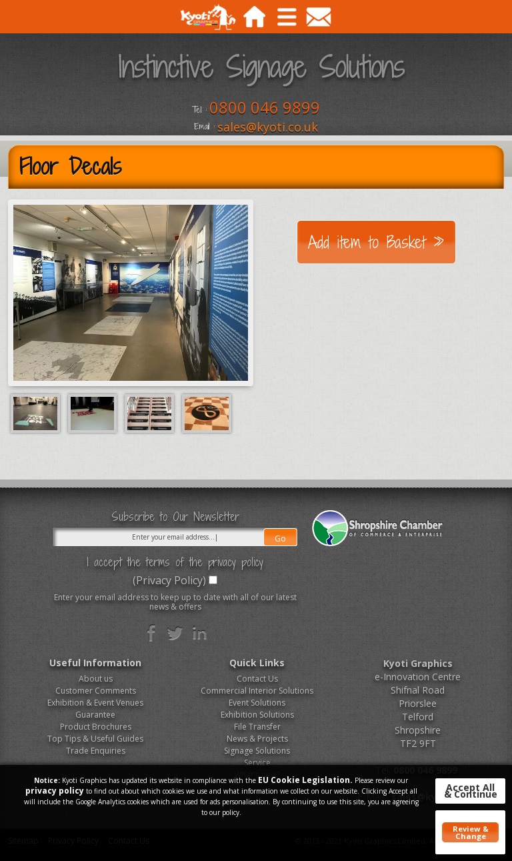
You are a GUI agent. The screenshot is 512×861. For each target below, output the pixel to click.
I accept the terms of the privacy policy (175, 562)
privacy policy (54, 790)
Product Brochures (95, 726)
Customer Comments (95, 690)
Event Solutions (257, 702)
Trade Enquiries (95, 750)
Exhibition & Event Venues (95, 702)
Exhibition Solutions (257, 714)
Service (257, 762)
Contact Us (257, 678)
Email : (204, 126)
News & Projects (257, 738)
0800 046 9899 (264, 107)
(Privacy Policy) (169, 580)
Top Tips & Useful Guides (95, 738)
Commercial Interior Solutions (257, 690)
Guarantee (95, 714)
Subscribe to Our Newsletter (175, 517)
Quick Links (257, 662)
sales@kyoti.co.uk (267, 127)
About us (96, 678)
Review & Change (471, 832)
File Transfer (257, 726)
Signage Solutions (257, 750)
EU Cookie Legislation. (305, 780)
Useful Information (95, 662)
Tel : (199, 110)
